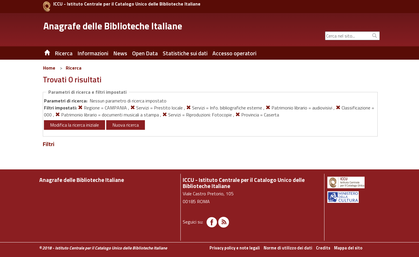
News (120, 53)
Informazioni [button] (92, 53)
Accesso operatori (234, 53)
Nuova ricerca (125, 124)
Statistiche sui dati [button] (185, 53)
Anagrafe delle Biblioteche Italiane (112, 26)
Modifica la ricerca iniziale (74, 124)
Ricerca (73, 67)
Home (49, 67)
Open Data (145, 53)
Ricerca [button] (63, 53)
